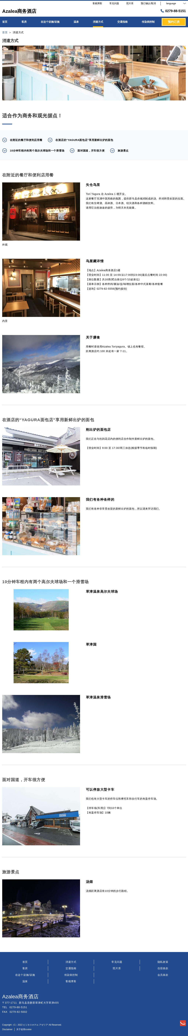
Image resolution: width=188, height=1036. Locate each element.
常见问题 (116, 961)
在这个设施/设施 (25, 974)
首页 (25, 961)
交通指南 (71, 968)
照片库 (117, 968)
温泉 (25, 981)
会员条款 (163, 974)
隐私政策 (163, 961)
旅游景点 (119, 150)
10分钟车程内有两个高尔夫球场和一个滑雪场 (33, 150)
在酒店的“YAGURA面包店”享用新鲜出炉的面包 (80, 140)
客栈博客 (71, 981)
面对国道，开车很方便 (87, 150)
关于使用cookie (24, 1029)
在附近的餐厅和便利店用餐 (22, 140)
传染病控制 (71, 974)
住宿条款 (163, 968)
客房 (25, 968)
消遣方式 (71, 961)
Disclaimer (7, 1029)
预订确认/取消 (148, 3)
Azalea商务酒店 (20, 996)
